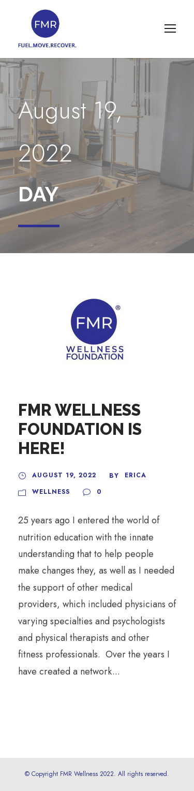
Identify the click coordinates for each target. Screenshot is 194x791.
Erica (135, 475)
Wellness (51, 491)
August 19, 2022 (64, 475)
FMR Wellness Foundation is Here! (80, 429)
